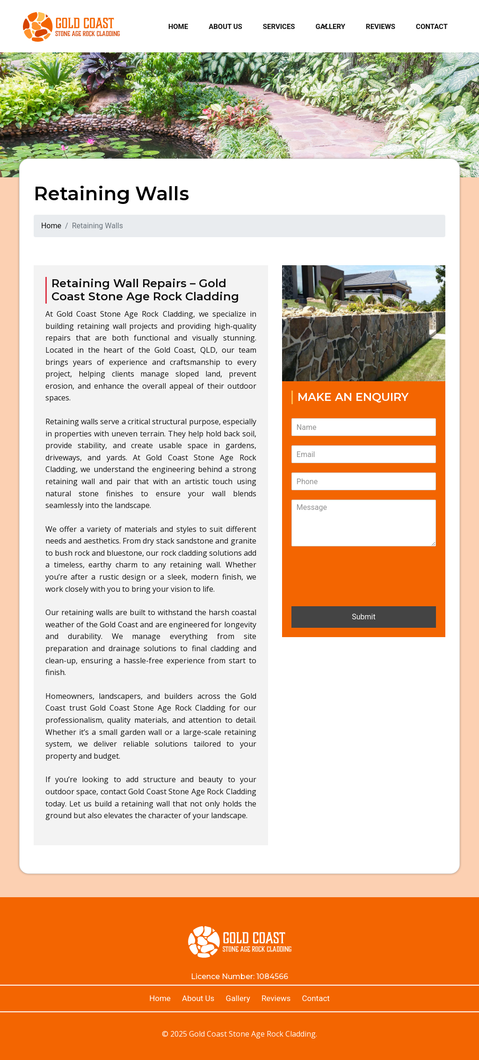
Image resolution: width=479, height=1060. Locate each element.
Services (279, 26)
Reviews (380, 26)
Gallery (331, 26)
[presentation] (362, 591)
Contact (432, 26)
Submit (363, 616)
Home (178, 26)
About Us (225, 26)
